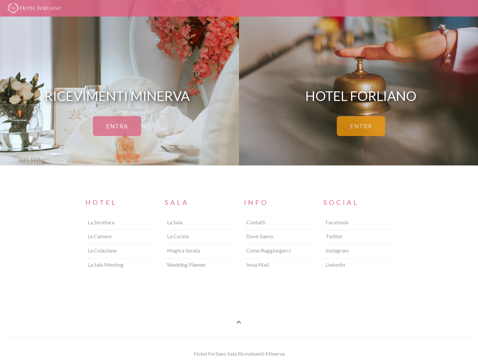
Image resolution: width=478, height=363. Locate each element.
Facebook (337, 222)
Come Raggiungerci (268, 250)
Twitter (334, 236)
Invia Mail (257, 264)
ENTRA (117, 126)
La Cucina (178, 236)
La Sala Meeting (106, 264)
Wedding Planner (186, 264)
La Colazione (102, 250)
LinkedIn (335, 264)
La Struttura (101, 222)
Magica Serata (183, 250)
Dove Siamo (259, 236)
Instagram (337, 250)
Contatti (255, 222)
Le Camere (100, 236)
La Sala (174, 222)
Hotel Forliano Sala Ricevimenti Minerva (239, 353)
